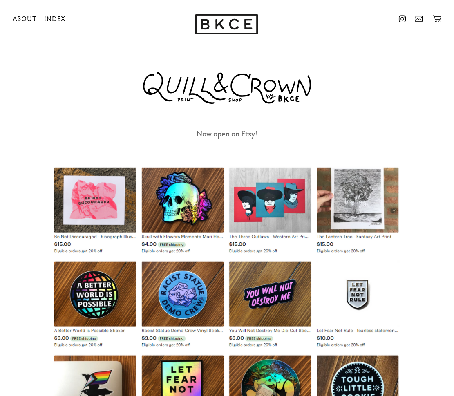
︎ (402, 19)
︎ (418, 19)
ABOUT (25, 19)
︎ (437, 19)
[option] (226, 25)
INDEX (54, 19)
